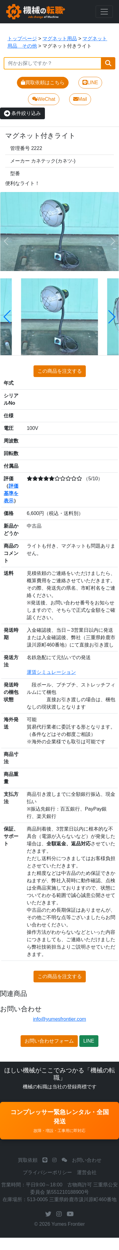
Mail (80, 99)
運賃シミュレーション (51, 672)
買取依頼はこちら (43, 82)
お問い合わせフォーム (49, 1041)
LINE (90, 82)
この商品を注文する (60, 371)
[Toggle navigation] (104, 12)
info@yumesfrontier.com (59, 1019)
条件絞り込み (22, 113)
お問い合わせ (86, 1160)
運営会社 (87, 1172)
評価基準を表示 (11, 493)
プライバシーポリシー (47, 1172)
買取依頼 (28, 1160)
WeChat (43, 99)
